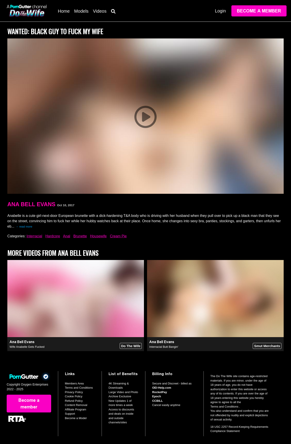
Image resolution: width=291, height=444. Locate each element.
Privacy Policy (74, 392)
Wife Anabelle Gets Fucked (27, 346)
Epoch (156, 396)
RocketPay (159, 392)
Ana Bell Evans (31, 204)
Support (70, 413)
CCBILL (157, 400)
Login (220, 10)
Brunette (80, 236)
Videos (100, 11)
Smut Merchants (267, 346)
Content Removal (76, 405)
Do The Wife (130, 346)
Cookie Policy (74, 396)
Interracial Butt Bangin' (163, 346)
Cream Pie (118, 236)
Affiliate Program (75, 409)
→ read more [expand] (24, 226)
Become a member (259, 11)
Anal (66, 236)
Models (81, 11)
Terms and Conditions (79, 387)
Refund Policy (74, 400)
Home (64, 11)
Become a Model (76, 418)
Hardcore (52, 236)
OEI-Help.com (161, 387)
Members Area (74, 383)
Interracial (34, 236)
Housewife (98, 236)
